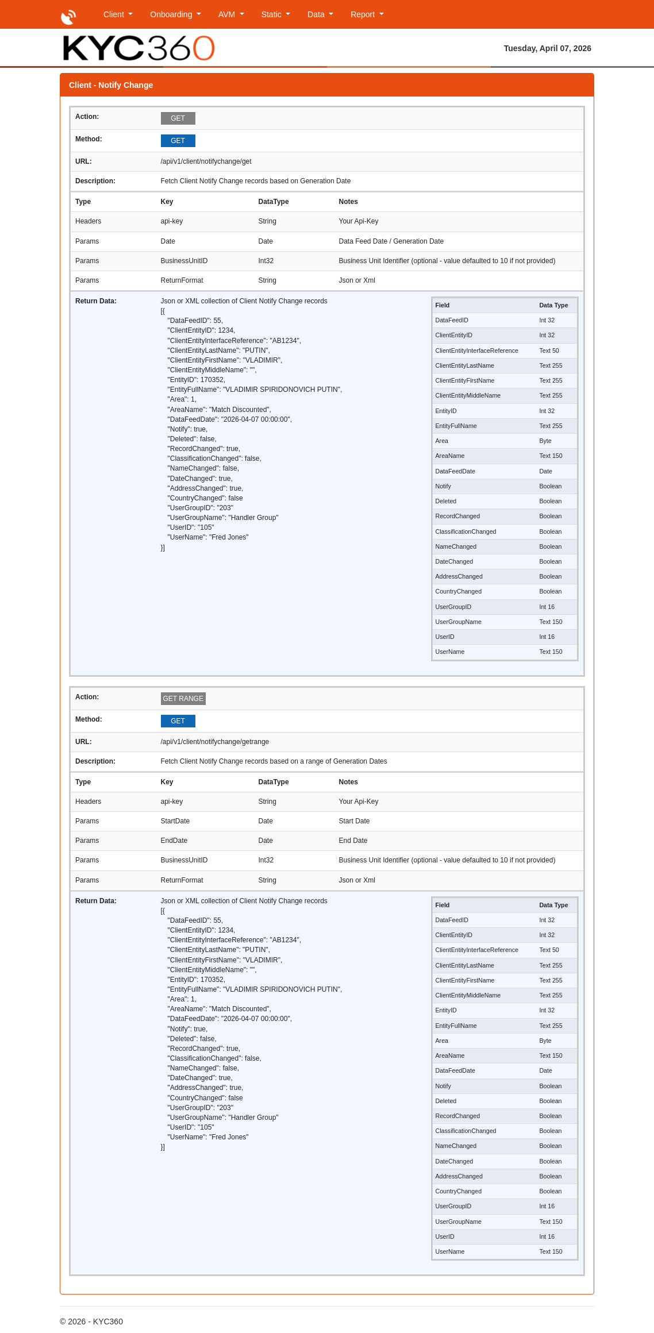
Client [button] (114, 14)
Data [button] (316, 14)
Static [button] (272, 14)
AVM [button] (227, 14)
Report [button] (364, 14)
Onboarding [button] (172, 14)
